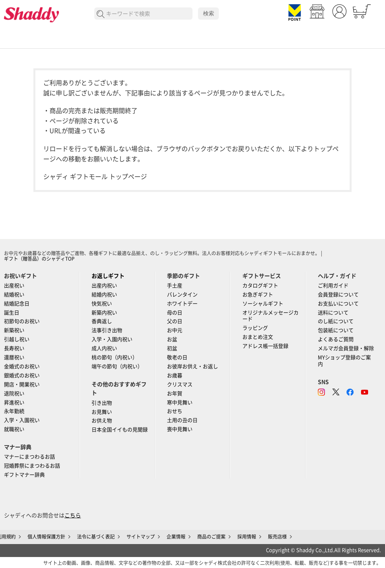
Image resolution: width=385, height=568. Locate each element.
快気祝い (102, 303)
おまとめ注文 (257, 337)
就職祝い (14, 429)
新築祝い (14, 330)
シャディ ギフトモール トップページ (95, 177)
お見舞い (102, 412)
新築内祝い (104, 312)
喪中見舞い (179, 429)
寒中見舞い (179, 402)
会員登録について (338, 294)
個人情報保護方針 (46, 536)
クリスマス (179, 384)
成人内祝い (104, 348)
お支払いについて (338, 303)
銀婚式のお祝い (22, 375)
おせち (174, 411)
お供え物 (102, 420)
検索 (208, 13)
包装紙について (336, 330)
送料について (333, 312)
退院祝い (14, 393)
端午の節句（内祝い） (117, 366)
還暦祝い (14, 357)
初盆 (172, 348)
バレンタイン (182, 294)
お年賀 (174, 393)
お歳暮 (174, 375)
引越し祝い (16, 339)
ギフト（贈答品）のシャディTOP (39, 258)
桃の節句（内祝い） (115, 357)
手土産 (174, 285)
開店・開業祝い (22, 384)
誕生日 (11, 312)
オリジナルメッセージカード (270, 316)
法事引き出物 (107, 330)
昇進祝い (14, 402)
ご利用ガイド (333, 285)
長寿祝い (14, 348)
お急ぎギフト (257, 294)
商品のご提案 (211, 536)
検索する (101, 14)
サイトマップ (140, 536)
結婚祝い (14, 294)
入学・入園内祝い (112, 339)
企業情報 (176, 536)
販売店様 (277, 536)
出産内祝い (104, 285)
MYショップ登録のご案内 (344, 361)
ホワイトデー (182, 303)
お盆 (172, 339)
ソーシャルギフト (262, 303)
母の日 (174, 312)
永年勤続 (14, 411)
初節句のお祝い (22, 321)
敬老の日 (177, 357)
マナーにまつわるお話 (29, 456)
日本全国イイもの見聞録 (120, 429)
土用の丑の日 (182, 420)
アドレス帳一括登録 (265, 346)
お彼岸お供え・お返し (192, 366)
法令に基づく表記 (96, 536)
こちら (72, 515)
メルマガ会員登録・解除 (346, 348)
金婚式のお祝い (22, 366)
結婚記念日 (16, 303)
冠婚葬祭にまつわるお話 (32, 465)
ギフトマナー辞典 (24, 474)
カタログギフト (260, 285)
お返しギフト (108, 276)
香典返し (102, 321)
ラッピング (255, 328)
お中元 (174, 330)
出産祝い (14, 285)
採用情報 (246, 536)
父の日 (174, 321)
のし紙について (336, 321)
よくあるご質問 (336, 339)
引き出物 (102, 402)
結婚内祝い (104, 294)
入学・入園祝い (22, 420)
